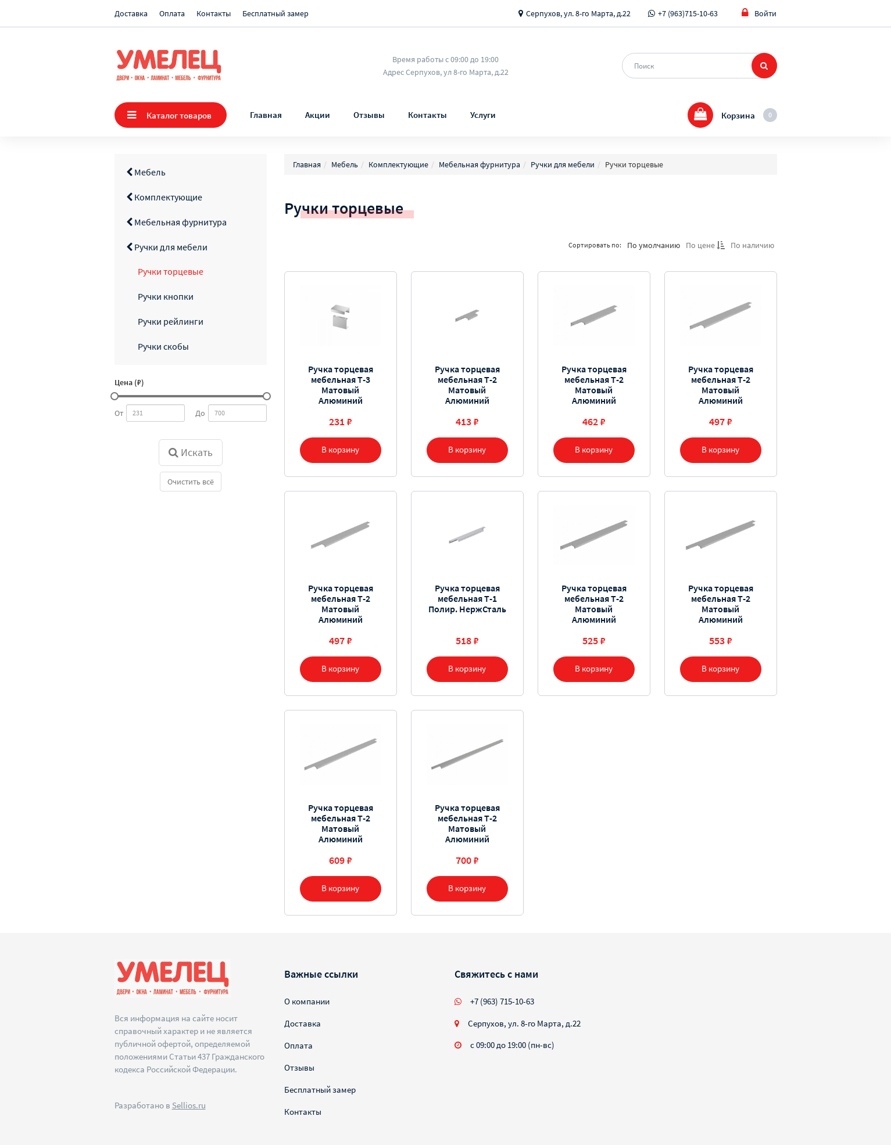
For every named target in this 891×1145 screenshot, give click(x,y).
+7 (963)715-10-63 (688, 13)
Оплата (172, 13)
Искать (191, 452)
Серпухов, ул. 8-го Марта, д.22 (578, 13)
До (200, 413)
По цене (705, 245)
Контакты (213, 13)
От (118, 413)
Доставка (131, 13)
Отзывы (369, 114)
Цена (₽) (129, 382)
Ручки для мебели (166, 247)
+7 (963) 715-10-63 (502, 1001)
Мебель (146, 172)
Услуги (483, 114)
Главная (266, 114)
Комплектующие (164, 197)
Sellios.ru (189, 1105)
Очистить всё (190, 481)
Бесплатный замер (275, 13)
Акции (317, 114)
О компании (307, 1001)
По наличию (752, 245)
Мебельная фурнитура (176, 222)
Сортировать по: (594, 245)
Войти (759, 13)
